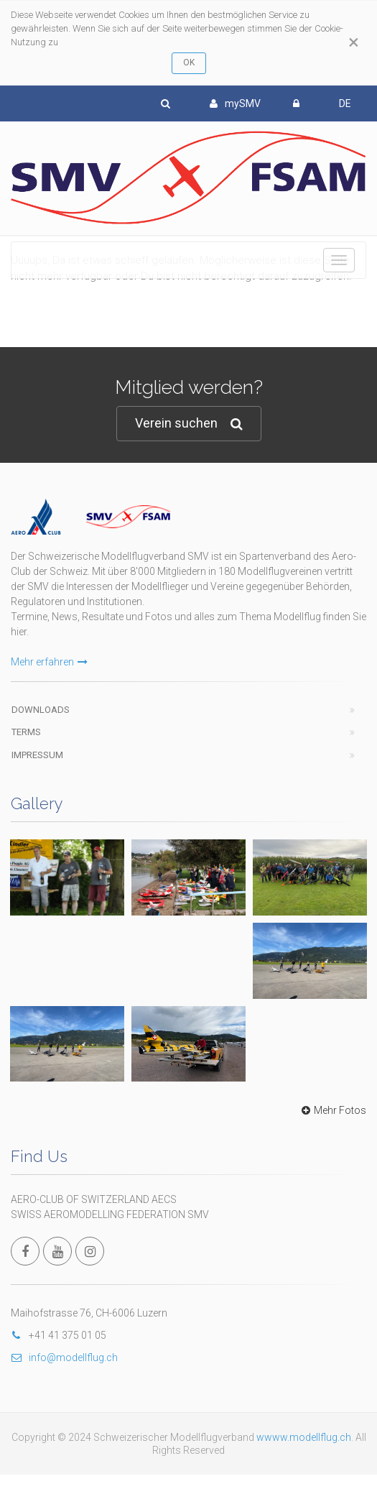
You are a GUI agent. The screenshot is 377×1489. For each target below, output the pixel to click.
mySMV (235, 103)
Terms (26, 732)
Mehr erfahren (49, 662)
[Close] (353, 42)
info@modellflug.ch (64, 1357)
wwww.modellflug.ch (303, 1437)
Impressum (37, 755)
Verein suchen (189, 424)
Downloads (40, 709)
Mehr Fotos (332, 1110)
